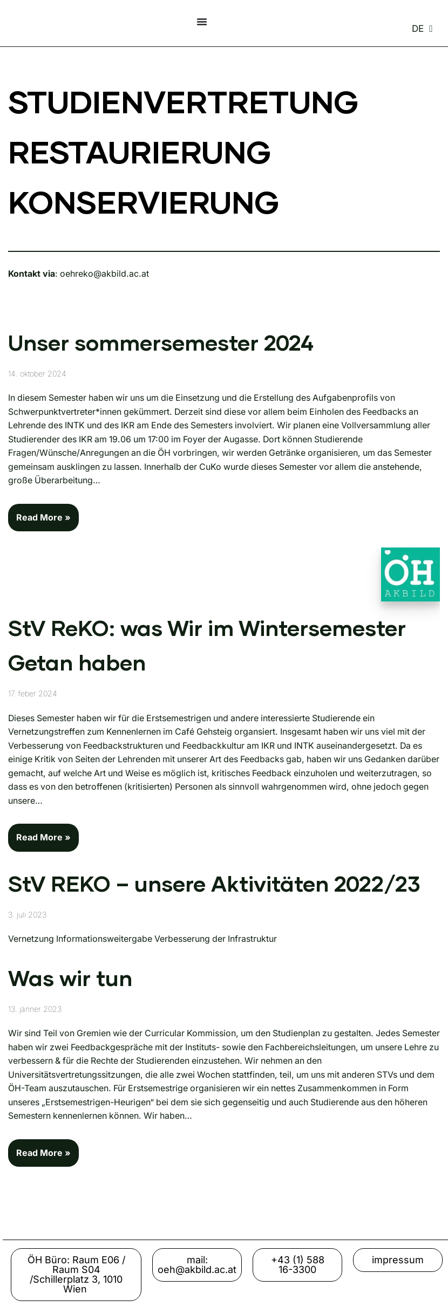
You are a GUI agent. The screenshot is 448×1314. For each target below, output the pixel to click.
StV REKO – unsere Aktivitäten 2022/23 (214, 886)
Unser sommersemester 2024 (161, 344)
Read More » (39, 513)
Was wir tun (70, 980)
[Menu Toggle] (201, 21)
